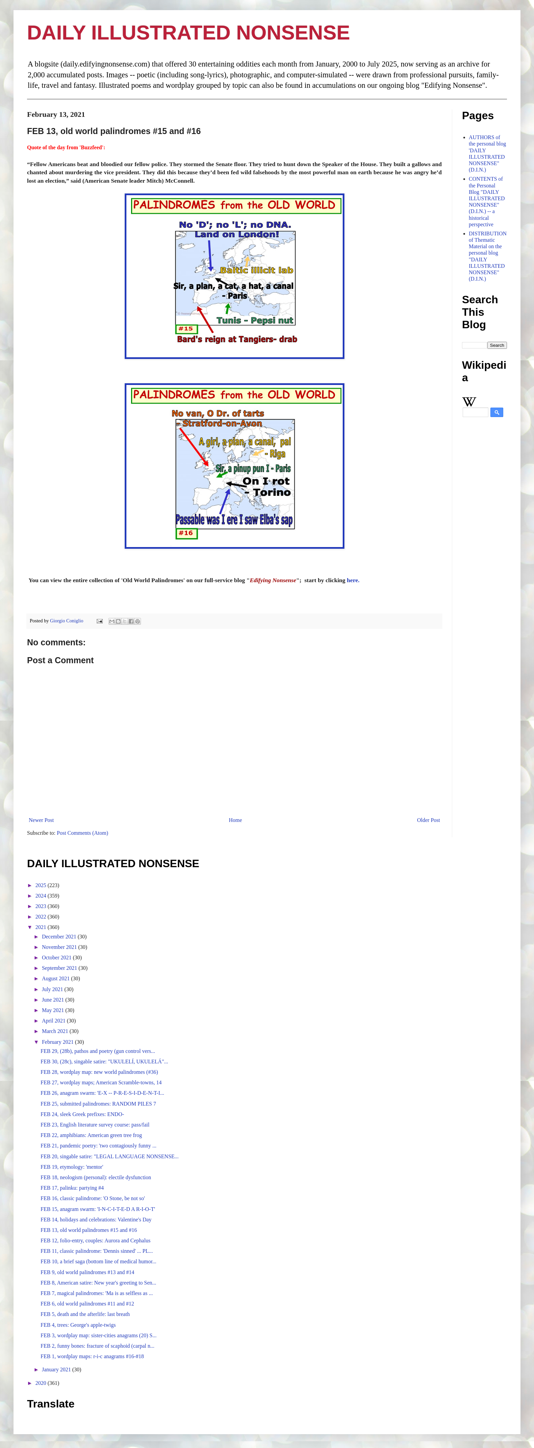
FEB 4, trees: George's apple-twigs (78, 1325)
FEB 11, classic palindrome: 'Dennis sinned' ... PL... (97, 1251)
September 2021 (60, 968)
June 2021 (53, 1000)
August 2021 (56, 978)
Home (235, 820)
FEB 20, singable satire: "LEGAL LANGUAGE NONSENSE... (110, 1156)
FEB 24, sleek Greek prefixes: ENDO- (82, 1114)
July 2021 (53, 989)
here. (353, 580)
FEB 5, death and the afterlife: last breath (85, 1314)
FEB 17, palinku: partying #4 (72, 1188)
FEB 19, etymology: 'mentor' (72, 1167)
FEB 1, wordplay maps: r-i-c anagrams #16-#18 (92, 1356)
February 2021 (58, 1042)
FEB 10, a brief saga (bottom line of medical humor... (98, 1261)
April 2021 (54, 1021)
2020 (41, 1383)
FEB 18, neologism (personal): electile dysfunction (96, 1177)
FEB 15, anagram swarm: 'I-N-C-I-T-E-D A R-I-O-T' (98, 1209)
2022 (41, 917)
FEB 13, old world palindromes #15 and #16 (89, 1230)
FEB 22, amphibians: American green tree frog (91, 1135)
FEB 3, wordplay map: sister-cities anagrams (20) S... (98, 1335)
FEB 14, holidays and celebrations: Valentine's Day (96, 1219)
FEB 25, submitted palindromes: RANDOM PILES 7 (98, 1104)
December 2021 (60, 936)
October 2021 (57, 957)
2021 (41, 927)
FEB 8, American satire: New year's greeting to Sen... (98, 1283)
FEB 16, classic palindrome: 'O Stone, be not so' (93, 1198)
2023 (41, 906)
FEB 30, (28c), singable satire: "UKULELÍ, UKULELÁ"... (104, 1061)
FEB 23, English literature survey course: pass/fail (95, 1125)
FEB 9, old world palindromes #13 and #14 (87, 1272)
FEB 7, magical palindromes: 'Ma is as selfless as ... (97, 1293)
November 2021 (60, 947)
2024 (41, 896)
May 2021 (53, 1010)
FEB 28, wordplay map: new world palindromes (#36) (99, 1072)
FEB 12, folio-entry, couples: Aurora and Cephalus (95, 1240)
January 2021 (57, 1369)
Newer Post (41, 820)
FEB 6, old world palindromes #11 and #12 (87, 1304)
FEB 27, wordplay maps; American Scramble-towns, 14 (101, 1082)
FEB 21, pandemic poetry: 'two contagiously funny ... (98, 1145)
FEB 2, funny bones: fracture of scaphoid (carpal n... (97, 1346)
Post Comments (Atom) (82, 833)
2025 (41, 885)
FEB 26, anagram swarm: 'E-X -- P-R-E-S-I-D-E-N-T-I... (102, 1093)
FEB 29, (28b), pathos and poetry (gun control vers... (98, 1051)
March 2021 (56, 1031)
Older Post (428, 820)
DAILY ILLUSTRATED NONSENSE (188, 32)
